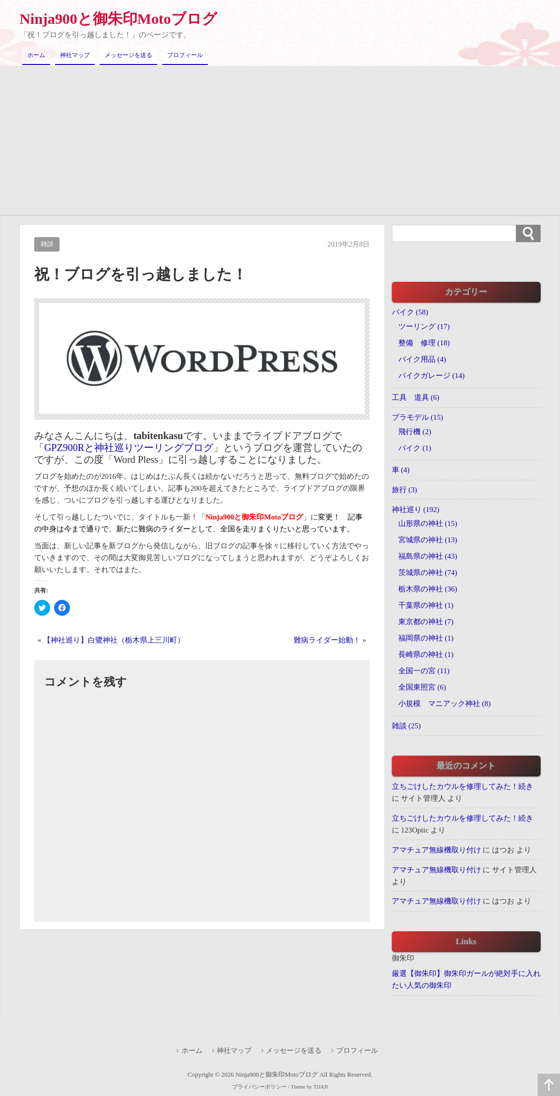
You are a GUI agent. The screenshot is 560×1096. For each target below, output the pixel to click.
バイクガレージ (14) (431, 375)
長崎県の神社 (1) (425, 654)
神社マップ (75, 55)
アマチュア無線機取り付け (436, 850)
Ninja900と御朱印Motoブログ (119, 18)
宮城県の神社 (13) (427, 540)
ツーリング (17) (424, 326)
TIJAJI (320, 1087)
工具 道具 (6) (415, 397)
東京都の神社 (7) (425, 622)
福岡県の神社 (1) (425, 638)
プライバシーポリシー (259, 1087)
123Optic (415, 830)
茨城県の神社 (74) (427, 573)
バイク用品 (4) (422, 359)
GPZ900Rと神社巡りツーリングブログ (128, 447)
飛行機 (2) (414, 431)
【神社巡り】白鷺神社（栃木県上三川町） (114, 640)
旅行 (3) (404, 490)
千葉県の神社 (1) (425, 605)
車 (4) (401, 470)
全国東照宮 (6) (422, 687)
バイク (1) (414, 447)
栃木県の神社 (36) (427, 589)
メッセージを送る (128, 55)
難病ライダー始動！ (327, 640)
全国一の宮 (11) (423, 671)
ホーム (36, 55)
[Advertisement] (280, 139)
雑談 (47, 244)
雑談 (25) (406, 726)
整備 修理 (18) (424, 342)
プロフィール (185, 55)
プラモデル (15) (417, 417)
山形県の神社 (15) (427, 523)
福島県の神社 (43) (427, 556)
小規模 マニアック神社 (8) (444, 704)
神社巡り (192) (415, 510)
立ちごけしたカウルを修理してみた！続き (462, 786)
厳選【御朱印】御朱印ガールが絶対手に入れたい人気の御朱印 (466, 980)
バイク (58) (410, 312)
